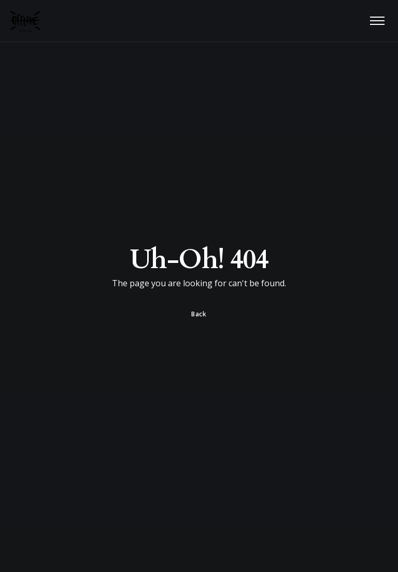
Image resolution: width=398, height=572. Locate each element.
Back (198, 314)
